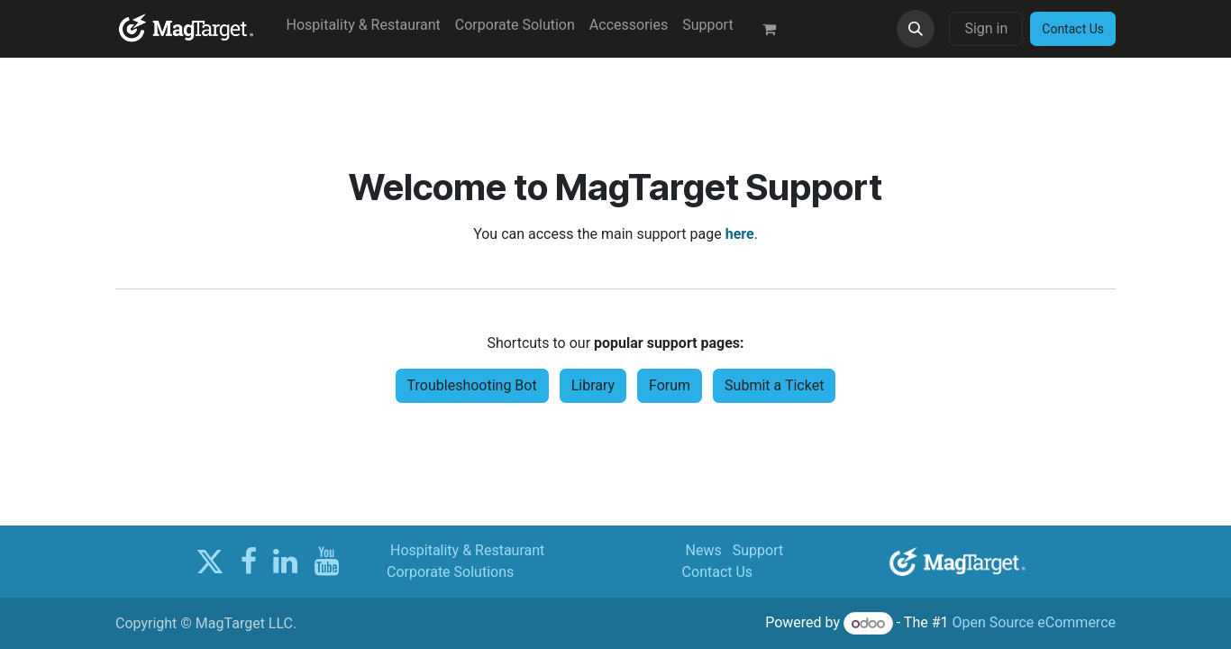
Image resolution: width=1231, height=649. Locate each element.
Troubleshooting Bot (472, 385)
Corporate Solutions (450, 571)
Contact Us (717, 571)
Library (593, 385)
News (704, 550)
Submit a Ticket (774, 385)
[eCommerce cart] (776, 28)
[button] (916, 29)
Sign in (986, 28)
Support (758, 550)
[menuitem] (363, 25)
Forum (669, 385)
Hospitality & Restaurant (467, 550)
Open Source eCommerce (1034, 623)
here (739, 233)
